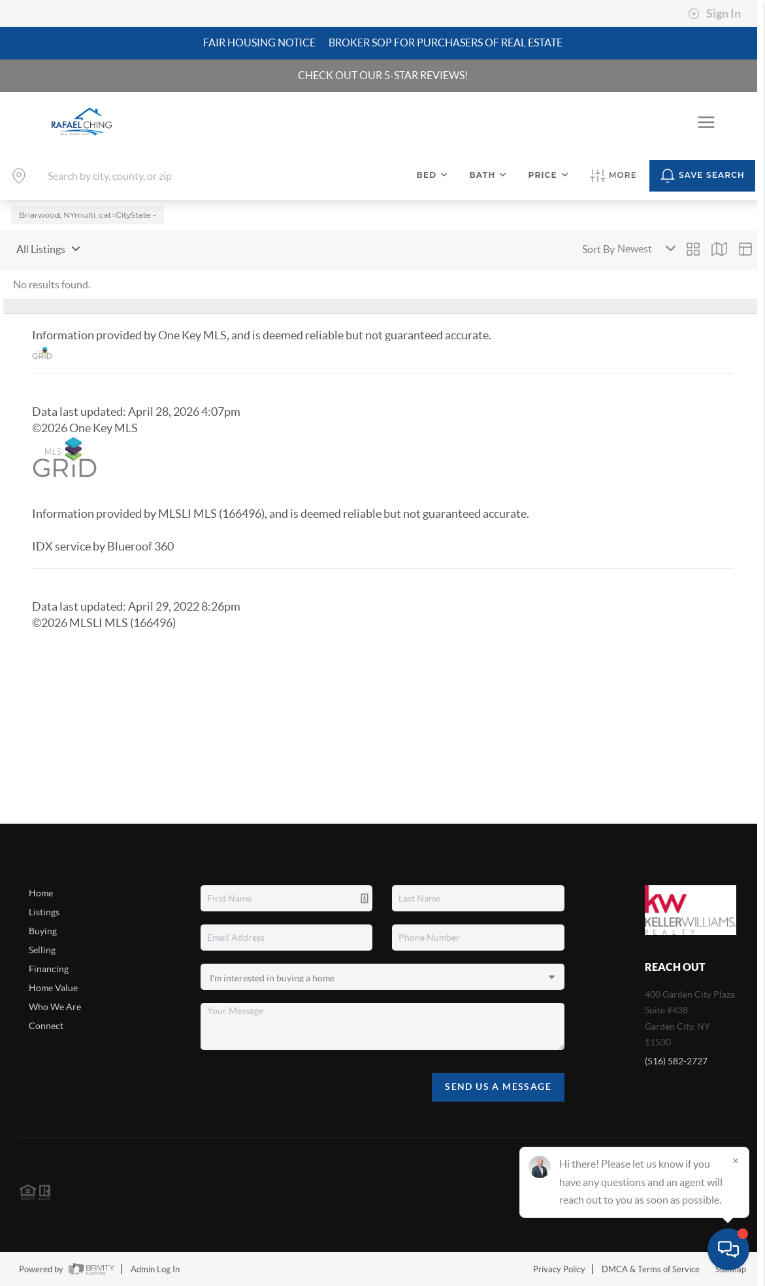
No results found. (51, 284)
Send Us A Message (498, 1086)
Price (549, 175)
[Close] (735, 1160)
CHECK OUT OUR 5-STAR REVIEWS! (383, 75)
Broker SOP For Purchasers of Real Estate (445, 42)
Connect (46, 1026)
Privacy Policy (559, 1269)
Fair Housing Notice (259, 42)
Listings (44, 912)
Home (41, 893)
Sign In (714, 13)
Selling (42, 950)
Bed (433, 175)
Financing (49, 969)
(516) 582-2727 (676, 1061)
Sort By (598, 248)
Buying (43, 931)
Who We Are (55, 1007)
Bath (488, 175)
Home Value (53, 988)
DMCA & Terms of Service (651, 1269)
